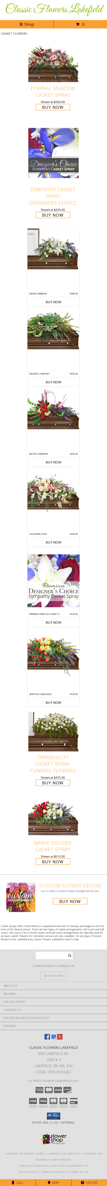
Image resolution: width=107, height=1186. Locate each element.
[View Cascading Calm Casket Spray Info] (53, 491)
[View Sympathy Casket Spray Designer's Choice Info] (53, 152)
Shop (26, 24)
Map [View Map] (53, 1182)
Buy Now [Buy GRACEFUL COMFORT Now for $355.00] (53, 382)
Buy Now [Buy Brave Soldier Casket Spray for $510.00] (53, 861)
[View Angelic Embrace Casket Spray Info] (53, 248)
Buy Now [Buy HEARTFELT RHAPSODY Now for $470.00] (53, 702)
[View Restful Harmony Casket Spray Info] (53, 409)
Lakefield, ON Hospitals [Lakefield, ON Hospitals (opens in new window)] (64, 1153)
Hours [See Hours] (89, 1182)
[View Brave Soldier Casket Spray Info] (53, 817)
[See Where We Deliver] (53, 975)
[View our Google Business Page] (53, 1038)
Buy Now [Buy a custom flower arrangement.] (70, 901)
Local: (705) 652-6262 (53, 1072)
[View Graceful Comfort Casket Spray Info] (53, 329)
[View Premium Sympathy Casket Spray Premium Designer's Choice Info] (53, 580)
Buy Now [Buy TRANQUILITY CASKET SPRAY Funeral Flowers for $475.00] (53, 783)
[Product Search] (54, 955)
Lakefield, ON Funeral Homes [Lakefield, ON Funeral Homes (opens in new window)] (25, 1153)
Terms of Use (80, 1171)
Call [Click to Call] (18, 1182)
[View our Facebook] (47, 1038)
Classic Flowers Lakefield (53, 10)
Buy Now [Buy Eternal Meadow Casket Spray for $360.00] (53, 107)
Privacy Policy (28, 1171)
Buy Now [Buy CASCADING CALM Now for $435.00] (53, 542)
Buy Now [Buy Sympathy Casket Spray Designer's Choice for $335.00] (53, 215)
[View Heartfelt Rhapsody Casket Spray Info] (53, 653)
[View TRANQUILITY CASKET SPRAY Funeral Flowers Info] (53, 731)
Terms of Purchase (54, 1171)
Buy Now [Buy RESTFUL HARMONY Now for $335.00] (53, 462)
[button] (53, 1116)
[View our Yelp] (60, 1038)
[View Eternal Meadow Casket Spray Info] (53, 62)
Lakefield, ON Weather (34, 1165)
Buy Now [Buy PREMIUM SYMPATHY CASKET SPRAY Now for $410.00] (53, 622)
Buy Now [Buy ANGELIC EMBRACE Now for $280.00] (53, 302)
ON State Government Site (70, 1165)
